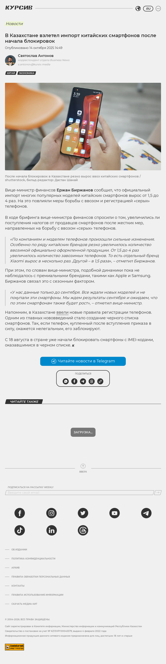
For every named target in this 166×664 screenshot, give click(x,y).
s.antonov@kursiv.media (34, 64)
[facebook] (19, 513)
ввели (62, 312)
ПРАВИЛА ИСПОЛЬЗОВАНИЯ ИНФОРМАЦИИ (37, 595)
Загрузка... (83, 432)
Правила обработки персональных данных (40, 577)
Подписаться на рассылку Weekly (31, 487)
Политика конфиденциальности (33, 559)
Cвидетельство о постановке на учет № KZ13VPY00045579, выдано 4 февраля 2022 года (55, 631)
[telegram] (146, 513)
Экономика (26, 73)
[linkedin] (51, 530)
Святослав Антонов (36, 56)
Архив (15, 568)
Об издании (19, 549)
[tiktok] (19, 530)
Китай (11, 73)
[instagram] (51, 513)
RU (148, 9)
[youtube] (114, 513)
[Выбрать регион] (138, 8)
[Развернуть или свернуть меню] (158, 8)
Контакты (17, 586)
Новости (14, 23)
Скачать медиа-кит (24, 604)
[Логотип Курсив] (19, 7)
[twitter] (83, 513)
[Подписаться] (158, 492)
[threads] (83, 530)
